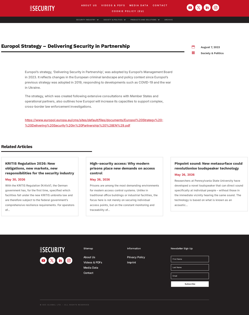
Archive (169, 20)
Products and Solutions (143, 20)
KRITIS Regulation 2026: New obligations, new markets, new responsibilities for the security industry (39, 168)
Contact (160, 5)
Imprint (131, 262)
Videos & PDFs (113, 5)
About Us (89, 5)
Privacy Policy (136, 257)
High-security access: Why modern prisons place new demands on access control (122, 168)
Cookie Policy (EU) (128, 11)
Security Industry (85, 20)
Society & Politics (113, 20)
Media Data (139, 5)
